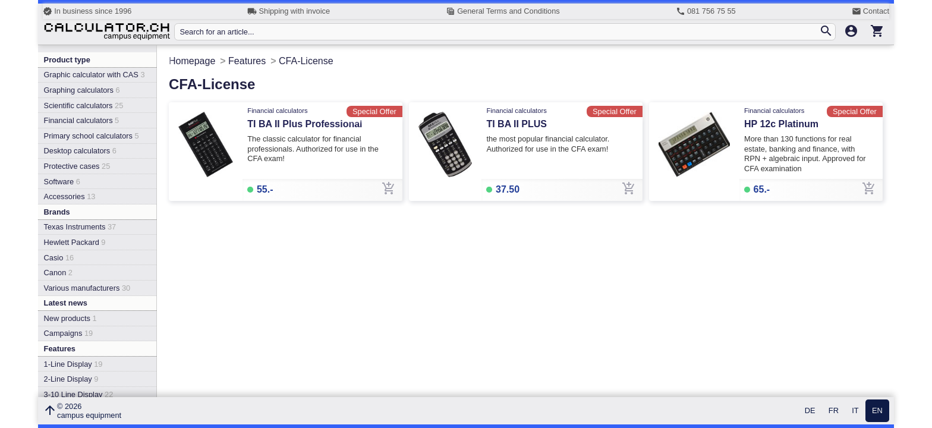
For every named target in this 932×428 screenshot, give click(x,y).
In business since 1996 (87, 11)
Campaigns (68, 333)
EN (877, 411)
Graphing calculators (82, 90)
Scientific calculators (84, 105)
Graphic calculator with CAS (94, 74)
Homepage (192, 61)
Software (62, 181)
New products (70, 318)
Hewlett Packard (75, 242)
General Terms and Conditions (503, 11)
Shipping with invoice (288, 11)
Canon (58, 272)
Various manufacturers (87, 288)
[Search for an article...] (499, 32)
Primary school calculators (91, 135)
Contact (870, 11)
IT (855, 411)
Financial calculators (81, 120)
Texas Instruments (80, 226)
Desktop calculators (80, 150)
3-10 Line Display (79, 394)
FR (834, 411)
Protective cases (77, 166)
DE (810, 411)
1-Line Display (73, 364)
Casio (59, 257)
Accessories (70, 196)
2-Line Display (71, 378)
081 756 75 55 (706, 11)
